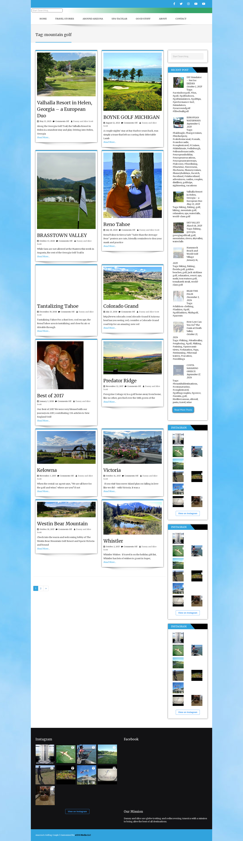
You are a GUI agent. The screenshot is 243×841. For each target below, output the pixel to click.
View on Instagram (187, 513)
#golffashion (180, 312)
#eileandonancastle (183, 151)
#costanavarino (181, 386)
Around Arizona (93, 18)
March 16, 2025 (194, 225)
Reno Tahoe (116, 224)
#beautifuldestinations (185, 383)
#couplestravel (181, 145)
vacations (191, 185)
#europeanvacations (184, 157)
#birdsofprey (180, 136)
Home (43, 18)
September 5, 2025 (193, 125)
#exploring (179, 343)
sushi (175, 278)
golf (198, 207)
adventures (179, 179)
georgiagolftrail (181, 235)
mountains (178, 238)
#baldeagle (179, 133)
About (163, 18)
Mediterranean (181, 399)
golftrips (187, 182)
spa (186, 213)
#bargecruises (193, 133)
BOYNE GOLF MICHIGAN (131, 117)
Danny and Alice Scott (83, 121)
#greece (196, 393)
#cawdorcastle (180, 142)
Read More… (43, 137)
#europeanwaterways (184, 160)
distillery (177, 182)
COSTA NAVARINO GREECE (192, 368)
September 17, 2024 (193, 376)
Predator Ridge (120, 381)
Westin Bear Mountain (62, 524)
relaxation (178, 213)
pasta (175, 402)
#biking (183, 340)
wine (189, 402)
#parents (178, 315)
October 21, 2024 (185, 336)
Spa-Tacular (119, 18)
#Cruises (194, 145)
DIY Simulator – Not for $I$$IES (194, 80)
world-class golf (181, 216)
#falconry (178, 163)
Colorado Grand (121, 306)
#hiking (197, 343)
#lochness (178, 170)
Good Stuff (143, 18)
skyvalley (197, 238)
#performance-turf (183, 102)
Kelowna (47, 470)
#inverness (191, 167)
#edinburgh (193, 148)
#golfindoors (186, 95)
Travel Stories (64, 18)
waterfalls (194, 213)
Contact (180, 18)
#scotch (195, 173)
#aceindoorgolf (181, 92)
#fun (193, 92)
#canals (195, 139)
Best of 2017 (50, 396)
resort (193, 275)
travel (182, 402)
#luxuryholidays (181, 173)
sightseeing (179, 185)
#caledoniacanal (181, 139)
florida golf (179, 269)
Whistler (113, 541)
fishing (191, 207)
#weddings (179, 359)
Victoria (112, 470)
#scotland (178, 176)
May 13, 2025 (193, 204)
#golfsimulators (181, 99)
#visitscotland (191, 176)
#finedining (190, 163)
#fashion (177, 309)
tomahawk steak (181, 281)
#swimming (179, 352)
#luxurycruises (193, 170)
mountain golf (188, 210)
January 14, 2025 (185, 262)
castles (189, 179)
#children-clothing (183, 306)
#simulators (179, 105)
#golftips (196, 99)
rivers (188, 238)
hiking (176, 210)
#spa (195, 349)
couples (198, 179)
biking (182, 207)
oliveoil (194, 399)
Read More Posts (183, 409)
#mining (177, 346)
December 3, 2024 (193, 299)
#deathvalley (195, 340)
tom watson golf (188, 278)
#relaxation (186, 349)
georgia (191, 232)
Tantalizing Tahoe (57, 306)
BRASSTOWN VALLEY (62, 235)
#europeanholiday (182, 154)
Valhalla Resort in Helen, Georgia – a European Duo (64, 109)
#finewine (178, 167)
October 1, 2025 (194, 86)
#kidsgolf (193, 312)
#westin (177, 396)
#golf (176, 95)
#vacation (186, 355)
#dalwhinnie (179, 148)
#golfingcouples (182, 393)
